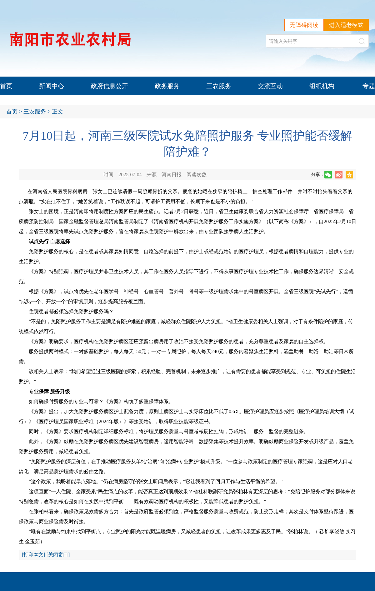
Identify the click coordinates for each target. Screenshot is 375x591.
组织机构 (321, 86)
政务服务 (167, 86)
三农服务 (218, 86)
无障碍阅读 (304, 25)
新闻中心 (51, 86)
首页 (6, 86)
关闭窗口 (58, 554)
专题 (368, 86)
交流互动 (270, 86)
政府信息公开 (109, 86)
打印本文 (33, 554)
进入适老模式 (346, 25)
